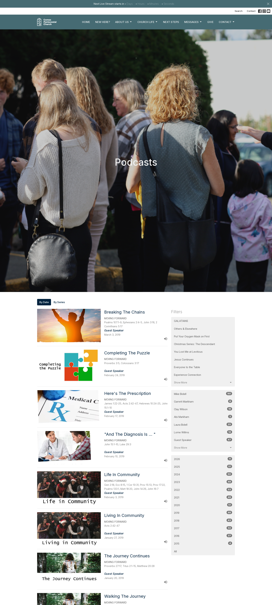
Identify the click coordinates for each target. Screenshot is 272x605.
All (175, 551)
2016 (203, 536)
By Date (44, 302)
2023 (203, 482)
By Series (59, 302)
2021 (203, 497)
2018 (203, 520)
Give (210, 22)
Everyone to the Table (187, 367)
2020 (203, 505)
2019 (203, 512)
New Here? (102, 22)
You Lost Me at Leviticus (188, 351)
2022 (203, 490)
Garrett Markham (203, 401)
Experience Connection (187, 374)
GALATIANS (181, 321)
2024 (203, 474)
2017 (203, 528)
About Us (123, 22)
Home (86, 22)
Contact (251, 11)
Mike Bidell (203, 394)
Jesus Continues (184, 359)
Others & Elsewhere (185, 328)
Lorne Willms (203, 432)
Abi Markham (203, 417)
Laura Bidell (203, 424)
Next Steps (171, 22)
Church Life (147, 22)
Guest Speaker (203, 440)
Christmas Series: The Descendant (194, 344)
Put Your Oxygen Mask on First (192, 336)
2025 (203, 466)
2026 (203, 459)
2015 (203, 543)
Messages (193, 22)
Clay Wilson (203, 409)
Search (239, 11)
